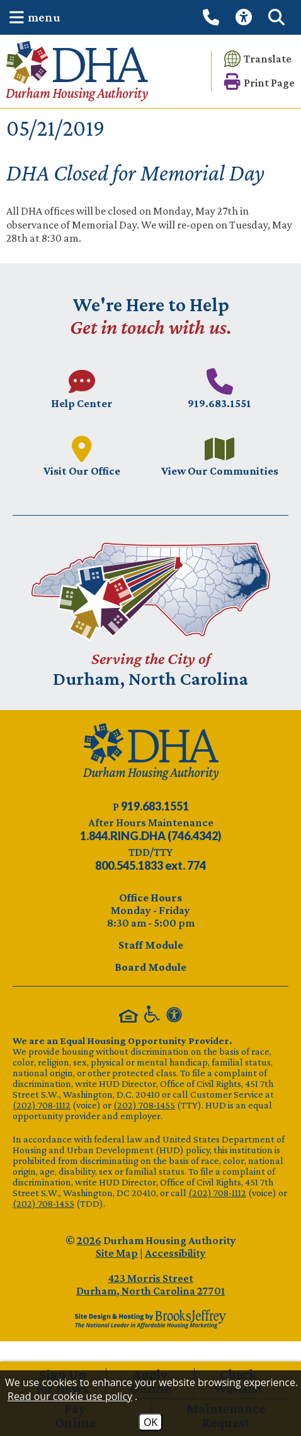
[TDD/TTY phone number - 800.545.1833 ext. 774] (150, 865)
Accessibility (175, 1253)
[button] (31, 17)
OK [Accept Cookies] (150, 1422)
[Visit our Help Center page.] (81, 388)
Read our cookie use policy (70, 1396)
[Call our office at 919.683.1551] (212, 17)
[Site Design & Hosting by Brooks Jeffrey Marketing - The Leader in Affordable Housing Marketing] (150, 1319)
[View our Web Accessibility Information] (245, 17)
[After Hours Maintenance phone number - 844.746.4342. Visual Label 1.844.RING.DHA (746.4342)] (151, 836)
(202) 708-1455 (144, 1105)
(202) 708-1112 (42, 1105)
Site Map (117, 1253)
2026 (89, 1240)
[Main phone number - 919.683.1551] (219, 388)
